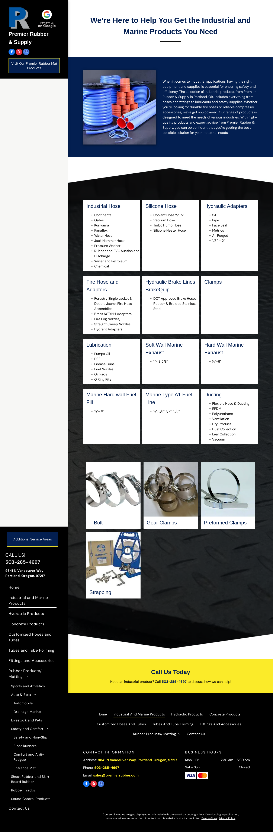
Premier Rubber (29, 34)
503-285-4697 (22, 562)
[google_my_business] (26, 52)
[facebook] (12, 52)
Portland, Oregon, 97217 (25, 576)
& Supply (20, 42)
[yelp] (19, 52)
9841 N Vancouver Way (24, 570)
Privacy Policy (227, 818)
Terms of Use (209, 818)
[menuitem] (33, 587)
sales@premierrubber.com (116, 775)
